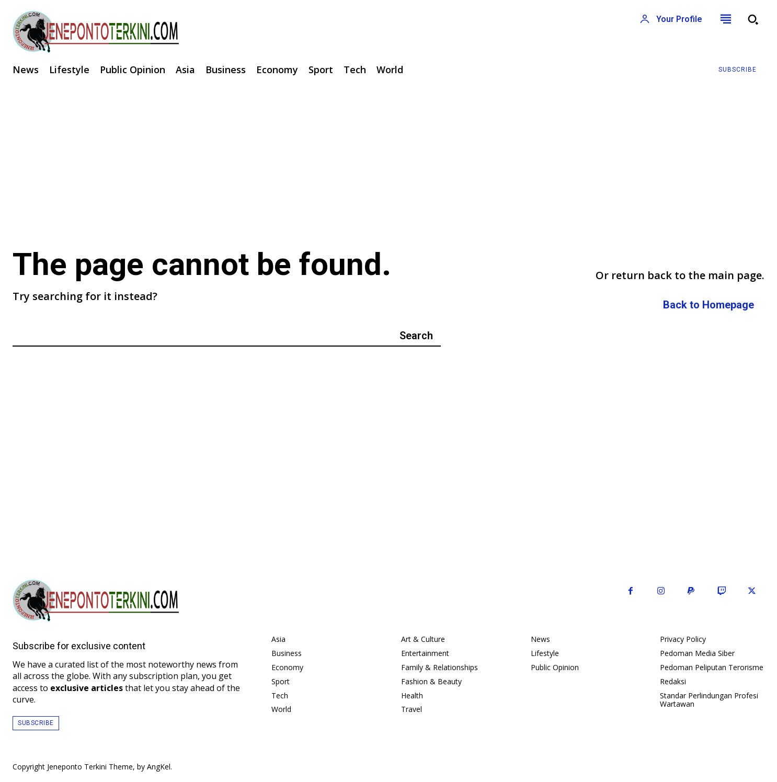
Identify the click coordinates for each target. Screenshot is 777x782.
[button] (752, 19)
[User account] (670, 19)
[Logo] (194, 32)
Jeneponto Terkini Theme (90, 767)
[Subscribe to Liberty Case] (737, 70)
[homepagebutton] (708, 305)
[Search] (416, 335)
